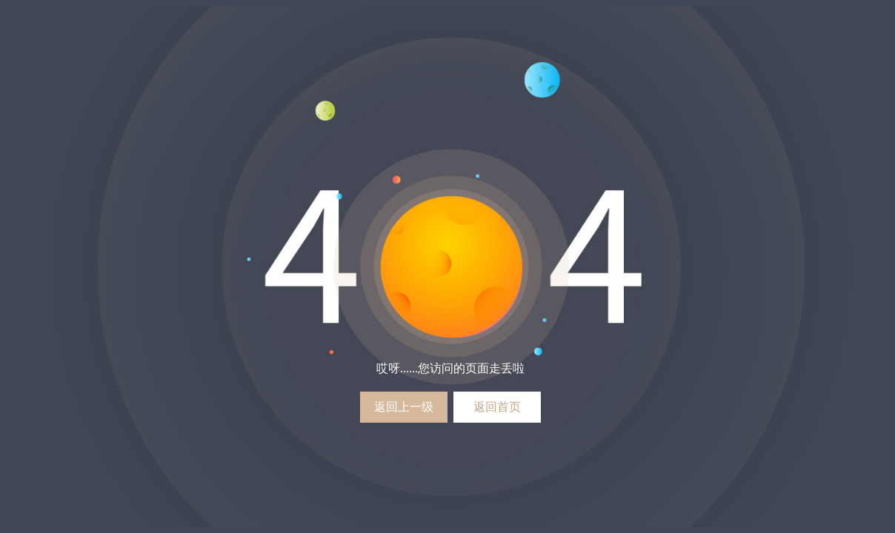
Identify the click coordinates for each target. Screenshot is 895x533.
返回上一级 (403, 406)
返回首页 (497, 406)
